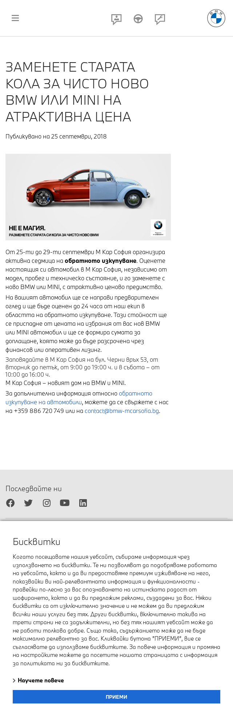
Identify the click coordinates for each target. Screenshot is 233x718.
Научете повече (41, 680)
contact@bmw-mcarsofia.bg (122, 410)
